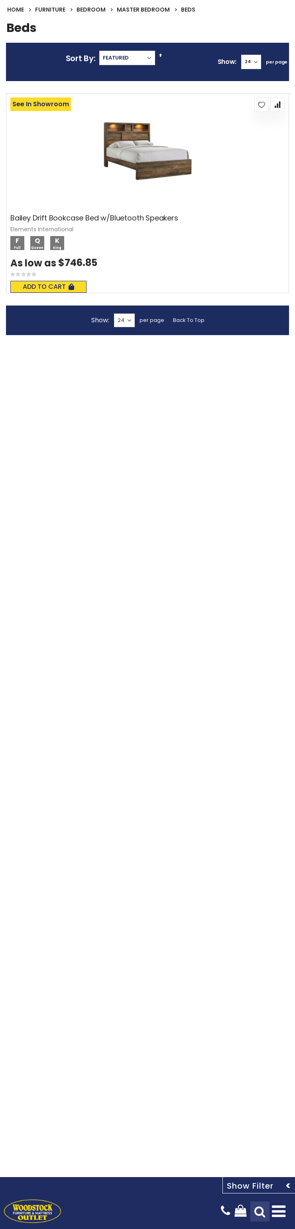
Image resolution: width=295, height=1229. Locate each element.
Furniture (50, 9)
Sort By (80, 58)
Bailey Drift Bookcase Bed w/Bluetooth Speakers (94, 218)
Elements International (41, 229)
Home (15, 10)
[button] (261, 104)
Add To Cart (48, 286)
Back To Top (189, 320)
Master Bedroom (143, 9)
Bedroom (91, 9)
